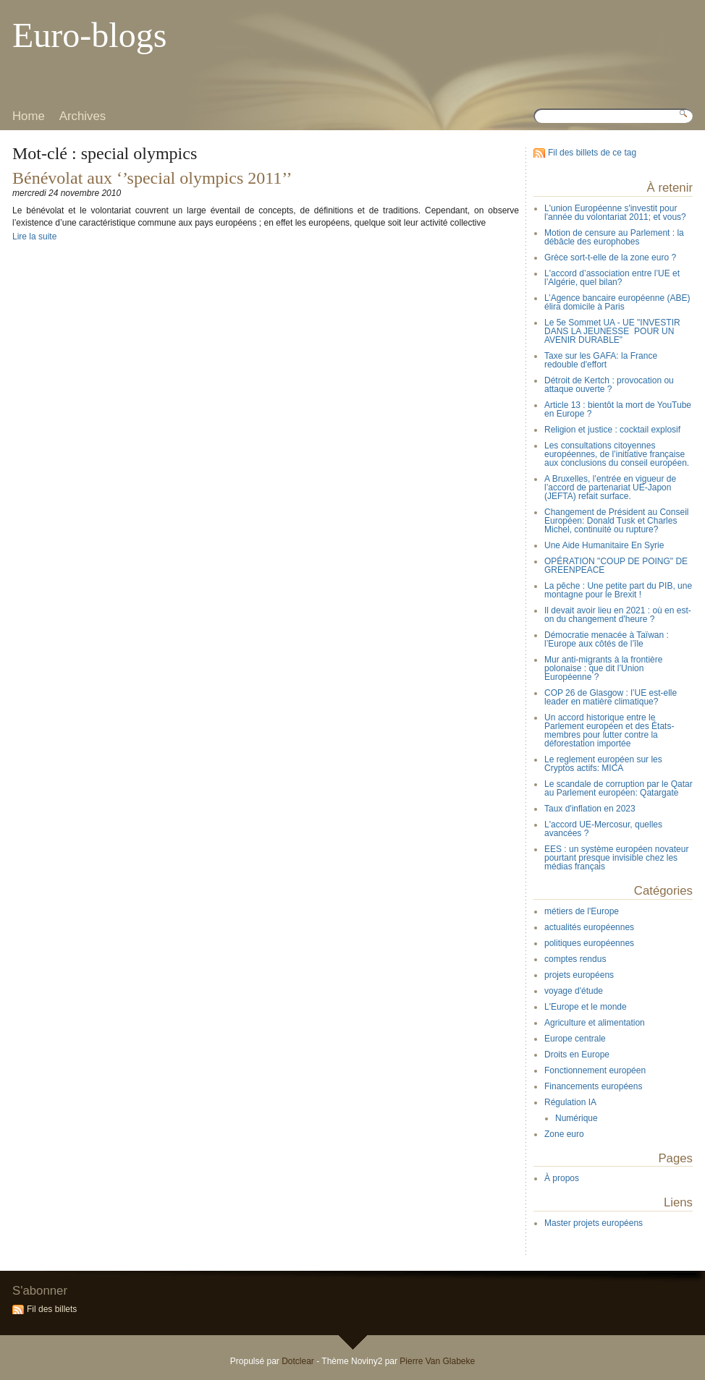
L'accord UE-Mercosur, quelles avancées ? (603, 828)
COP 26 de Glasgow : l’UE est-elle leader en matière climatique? (610, 697)
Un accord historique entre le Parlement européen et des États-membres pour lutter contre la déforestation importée (609, 730)
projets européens (579, 975)
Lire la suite (34, 236)
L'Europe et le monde (585, 1007)
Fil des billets (52, 1309)
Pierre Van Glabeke (437, 1361)
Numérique (576, 1118)
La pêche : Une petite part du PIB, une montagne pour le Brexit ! (618, 590)
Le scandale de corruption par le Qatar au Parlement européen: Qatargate (618, 788)
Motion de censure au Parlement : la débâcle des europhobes (614, 237)
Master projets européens (593, 1223)
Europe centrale (575, 1039)
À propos (561, 1178)
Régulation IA (570, 1102)
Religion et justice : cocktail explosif (612, 430)
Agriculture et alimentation (594, 1023)
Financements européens (593, 1086)
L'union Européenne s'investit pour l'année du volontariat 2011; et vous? (615, 212)
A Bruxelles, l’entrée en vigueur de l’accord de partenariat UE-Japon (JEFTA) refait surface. (610, 487)
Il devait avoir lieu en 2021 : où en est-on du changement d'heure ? (617, 614)
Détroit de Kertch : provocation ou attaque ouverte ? (609, 384)
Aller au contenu (37, 10)
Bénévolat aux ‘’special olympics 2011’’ (152, 178)
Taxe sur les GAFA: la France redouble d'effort (600, 360)
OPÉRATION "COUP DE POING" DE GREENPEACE (616, 565)
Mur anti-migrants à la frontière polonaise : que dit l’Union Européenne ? (603, 668)
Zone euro (564, 1134)
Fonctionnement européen (595, 1070)
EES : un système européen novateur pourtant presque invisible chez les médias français (616, 858)
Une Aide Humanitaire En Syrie (604, 545)
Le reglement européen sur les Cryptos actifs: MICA (603, 763)
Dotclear (298, 1361)
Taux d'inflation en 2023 (590, 809)
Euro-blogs (89, 35)
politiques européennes (589, 943)
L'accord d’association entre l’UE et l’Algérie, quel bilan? (612, 277)
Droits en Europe (576, 1054)
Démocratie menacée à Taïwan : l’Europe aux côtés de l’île (606, 639)
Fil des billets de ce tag (592, 153)
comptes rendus (575, 959)
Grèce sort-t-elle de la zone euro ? (610, 257)
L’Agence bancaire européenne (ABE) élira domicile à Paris (617, 302)
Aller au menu (89, 10)
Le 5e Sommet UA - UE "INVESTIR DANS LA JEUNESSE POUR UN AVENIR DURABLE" (612, 331)
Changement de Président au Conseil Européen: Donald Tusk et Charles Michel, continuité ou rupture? (616, 520)
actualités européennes (589, 927)
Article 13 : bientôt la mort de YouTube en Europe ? (617, 409)
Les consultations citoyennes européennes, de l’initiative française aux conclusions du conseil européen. (616, 454)
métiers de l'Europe (581, 911)
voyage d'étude (573, 991)
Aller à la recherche (146, 10)
